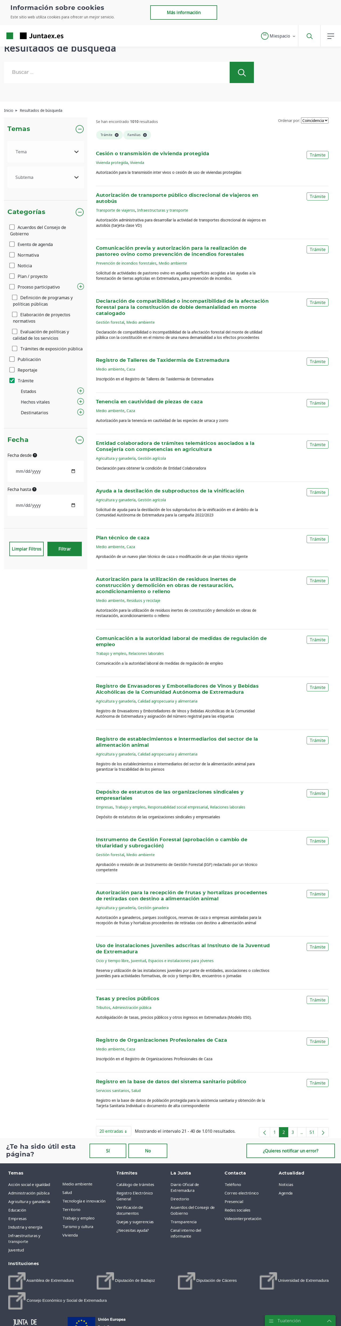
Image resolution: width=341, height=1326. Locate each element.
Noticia (21, 266)
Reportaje (23, 370)
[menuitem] (41, 1281)
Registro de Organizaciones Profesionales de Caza (161, 1040)
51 (314, 1133)
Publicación (25, 359)
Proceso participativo (35, 287)
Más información (184, 12)
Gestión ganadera (153, 907)
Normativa (24, 255)
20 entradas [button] (115, 1132)
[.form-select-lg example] (45, 151)
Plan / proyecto (29, 276)
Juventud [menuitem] (16, 1250)
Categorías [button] (26, 212)
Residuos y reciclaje (143, 600)
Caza (131, 369)
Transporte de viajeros (115, 210)
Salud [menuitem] (67, 1192)
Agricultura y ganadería (116, 458)
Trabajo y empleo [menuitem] (78, 1218)
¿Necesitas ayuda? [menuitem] (132, 1230)
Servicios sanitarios (112, 1090)
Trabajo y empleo (111, 653)
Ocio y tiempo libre (112, 960)
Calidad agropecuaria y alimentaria (167, 701)
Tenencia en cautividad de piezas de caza (149, 402)
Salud (136, 1090)
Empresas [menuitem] (17, 1218)
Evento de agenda (31, 244)
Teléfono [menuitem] (233, 1184)
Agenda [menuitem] (286, 1193)
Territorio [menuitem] (71, 1209)
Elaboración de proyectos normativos (41, 318)
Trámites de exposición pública (48, 349)
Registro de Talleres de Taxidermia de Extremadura (163, 360)
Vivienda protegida (112, 162)
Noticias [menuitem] (286, 1184)
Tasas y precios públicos (128, 998)
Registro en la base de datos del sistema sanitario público (171, 1081)
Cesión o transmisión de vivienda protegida (152, 153)
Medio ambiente (173, 263)
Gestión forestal (110, 322)
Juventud (138, 960)
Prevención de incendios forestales (126, 263)
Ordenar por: (289, 120)
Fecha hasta (21, 489)
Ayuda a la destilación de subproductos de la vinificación (170, 491)
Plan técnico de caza (123, 538)
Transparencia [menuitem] (183, 1221)
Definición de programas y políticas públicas (43, 301)
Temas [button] (18, 129)
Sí (108, 1151)
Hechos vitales (35, 402)
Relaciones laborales (146, 653)
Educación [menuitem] (17, 1210)
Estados (28, 391)
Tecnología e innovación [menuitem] (83, 1201)
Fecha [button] (18, 440)
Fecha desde (22, 455)
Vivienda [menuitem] (70, 1235)
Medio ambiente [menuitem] (77, 1184)
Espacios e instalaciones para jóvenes (181, 960)
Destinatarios (34, 413)
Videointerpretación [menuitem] (243, 1218)
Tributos (103, 1007)
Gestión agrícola (152, 458)
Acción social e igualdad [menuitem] (29, 1184)
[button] (278, 36)
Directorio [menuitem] (179, 1198)
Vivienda (137, 162)
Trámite (22, 381)
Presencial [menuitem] (234, 1201)
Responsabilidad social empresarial (178, 807)
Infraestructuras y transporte (162, 210)
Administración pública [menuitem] (28, 1193)
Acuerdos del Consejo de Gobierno (38, 230)
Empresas (104, 807)
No (148, 1151)
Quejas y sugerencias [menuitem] (135, 1221)
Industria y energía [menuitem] (25, 1227)
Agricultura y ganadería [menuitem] (29, 1201)
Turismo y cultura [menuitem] (77, 1226)
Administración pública (131, 1007)
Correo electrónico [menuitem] (242, 1193)
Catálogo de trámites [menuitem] (135, 1184)
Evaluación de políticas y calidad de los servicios (41, 335)
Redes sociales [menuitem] (237, 1210)
